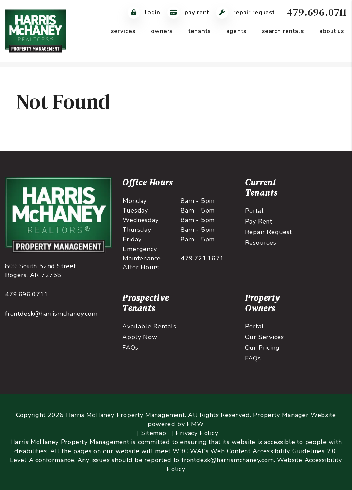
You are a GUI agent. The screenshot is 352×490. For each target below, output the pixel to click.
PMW (195, 424)
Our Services (264, 337)
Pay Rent (258, 221)
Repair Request (268, 232)
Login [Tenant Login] (144, 13)
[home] (35, 30)
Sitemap (153, 433)
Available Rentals (149, 326)
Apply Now (139, 337)
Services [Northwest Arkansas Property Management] (123, 31)
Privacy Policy (197, 433)
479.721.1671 (202, 258)
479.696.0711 (317, 12)
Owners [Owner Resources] (162, 31)
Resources (260, 243)
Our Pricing (262, 348)
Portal (254, 211)
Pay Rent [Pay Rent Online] (188, 13)
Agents (236, 31)
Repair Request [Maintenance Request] (245, 13)
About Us (331, 31)
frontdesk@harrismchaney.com (51, 313)
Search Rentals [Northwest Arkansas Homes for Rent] (283, 31)
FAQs (130, 348)
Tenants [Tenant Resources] (199, 31)
